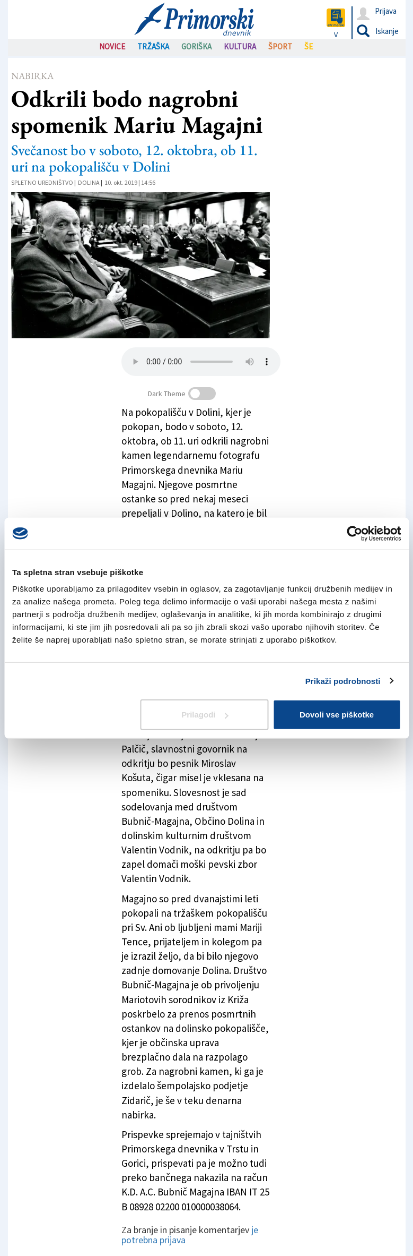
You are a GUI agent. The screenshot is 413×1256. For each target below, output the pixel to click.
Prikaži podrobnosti (343, 680)
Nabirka (32, 76)
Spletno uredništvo (42, 182)
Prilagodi (204, 714)
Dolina (89, 182)
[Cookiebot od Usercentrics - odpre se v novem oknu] (354, 533)
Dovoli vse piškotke (337, 714)
